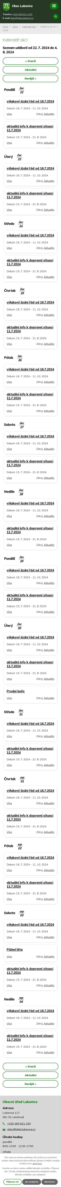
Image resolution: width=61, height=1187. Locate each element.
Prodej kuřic (16, 691)
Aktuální (30, 69)
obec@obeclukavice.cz (21, 1129)
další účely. (37, 1164)
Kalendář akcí (29, 26)
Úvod (5, 26)
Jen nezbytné (31, 1182)
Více (9, 114)
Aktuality (49, 114)
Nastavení (49, 1182)
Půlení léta (15, 949)
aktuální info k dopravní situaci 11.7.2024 (30, 128)
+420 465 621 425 (19, 1123)
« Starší (30, 61)
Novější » (30, 78)
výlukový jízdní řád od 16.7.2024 (30, 101)
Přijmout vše (12, 1182)
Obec (15, 26)
